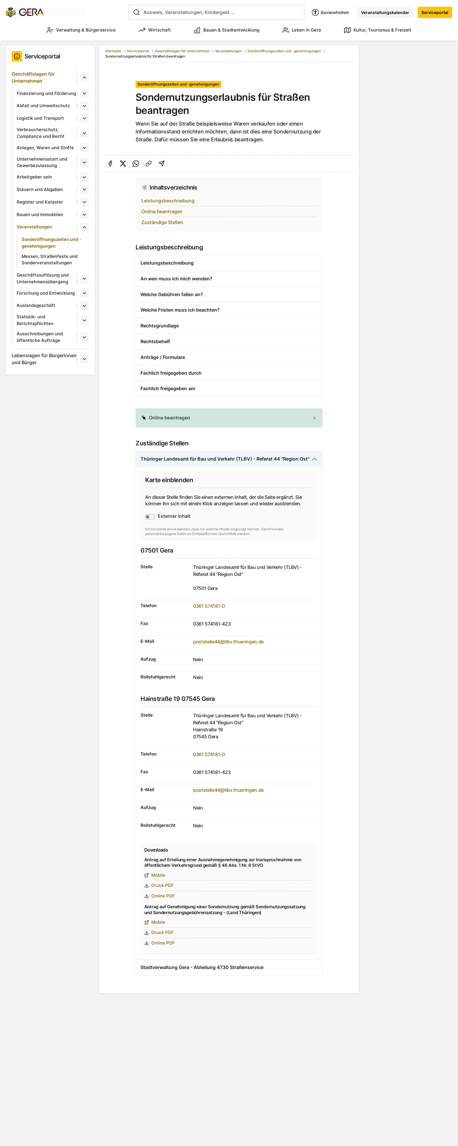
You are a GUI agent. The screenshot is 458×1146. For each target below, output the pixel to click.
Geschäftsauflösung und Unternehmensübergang (43, 278)
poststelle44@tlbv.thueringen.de (228, 642)
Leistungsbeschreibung (168, 201)
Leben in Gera (301, 30)
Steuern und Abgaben (40, 189)
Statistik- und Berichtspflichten (35, 320)
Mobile (154, 875)
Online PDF (159, 896)
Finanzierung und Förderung (46, 93)
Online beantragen (162, 211)
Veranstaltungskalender (385, 12)
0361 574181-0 (209, 606)
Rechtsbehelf (155, 341)
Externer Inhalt (174, 516)
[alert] (229, 418)
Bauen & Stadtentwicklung (226, 30)
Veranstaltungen (34, 227)
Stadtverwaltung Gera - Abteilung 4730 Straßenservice (201, 967)
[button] (229, 418)
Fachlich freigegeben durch (171, 373)
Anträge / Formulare (162, 357)
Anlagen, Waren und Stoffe (45, 147)
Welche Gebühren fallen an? (171, 294)
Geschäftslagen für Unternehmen (33, 77)
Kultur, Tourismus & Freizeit (377, 30)
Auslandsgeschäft (36, 305)
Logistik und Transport (40, 118)
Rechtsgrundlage (159, 326)
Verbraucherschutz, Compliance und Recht (41, 133)
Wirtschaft (155, 30)
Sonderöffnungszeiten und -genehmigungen (51, 243)
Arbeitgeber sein (34, 177)
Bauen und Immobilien (40, 214)
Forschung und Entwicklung (46, 293)
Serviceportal (434, 12)
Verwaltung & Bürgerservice (81, 30)
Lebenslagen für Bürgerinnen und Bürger (44, 359)
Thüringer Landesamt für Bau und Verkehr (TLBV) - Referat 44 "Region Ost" (224, 459)
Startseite (113, 51)
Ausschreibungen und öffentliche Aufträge (40, 337)
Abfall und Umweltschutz (43, 105)
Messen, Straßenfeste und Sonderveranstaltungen (49, 259)
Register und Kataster (40, 202)
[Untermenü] (84, 77)
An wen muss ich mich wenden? (176, 279)
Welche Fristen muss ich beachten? (180, 310)
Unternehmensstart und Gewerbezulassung (42, 162)
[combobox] (216, 12)
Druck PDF (159, 885)
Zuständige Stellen (162, 222)
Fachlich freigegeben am (167, 388)
